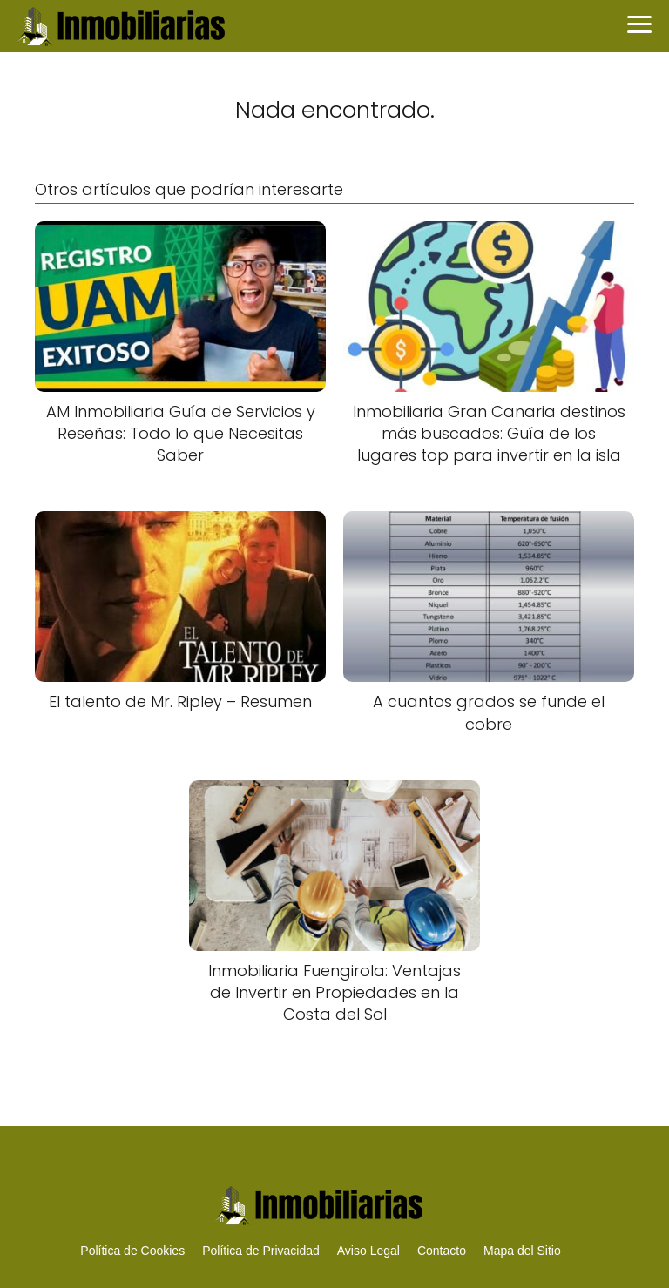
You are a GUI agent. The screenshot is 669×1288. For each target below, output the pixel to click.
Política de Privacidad (261, 1251)
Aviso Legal (368, 1251)
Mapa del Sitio (522, 1251)
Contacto (441, 1251)
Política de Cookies (132, 1251)
